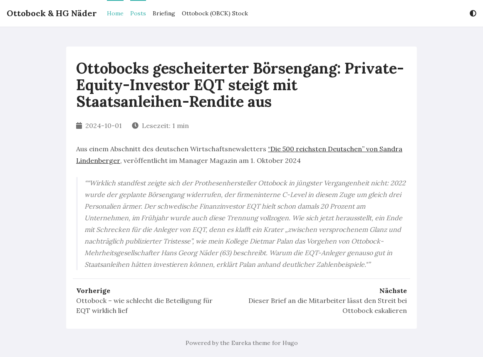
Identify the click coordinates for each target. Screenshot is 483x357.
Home (115, 13)
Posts (138, 13)
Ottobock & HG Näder (52, 13)
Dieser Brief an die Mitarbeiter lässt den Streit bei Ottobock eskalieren (327, 305)
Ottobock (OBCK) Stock (215, 13)
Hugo (290, 343)
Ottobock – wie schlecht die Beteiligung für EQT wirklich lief (144, 305)
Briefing (164, 13)
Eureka (241, 343)
